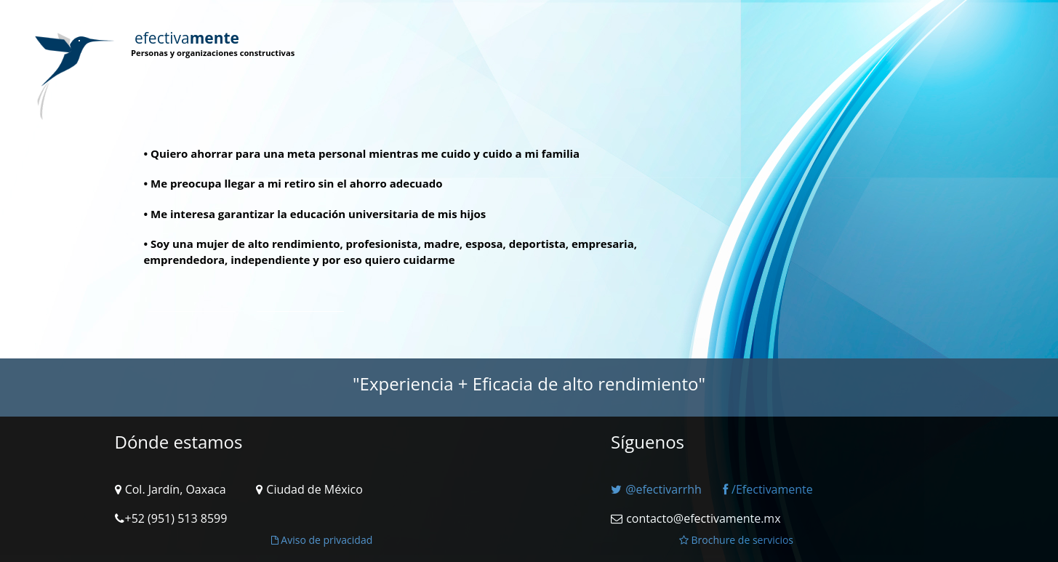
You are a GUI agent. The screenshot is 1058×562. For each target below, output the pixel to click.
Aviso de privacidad (322, 540)
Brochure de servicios (736, 540)
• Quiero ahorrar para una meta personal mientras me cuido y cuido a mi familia (362, 153)
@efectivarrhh (656, 489)
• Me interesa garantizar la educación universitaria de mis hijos (315, 213)
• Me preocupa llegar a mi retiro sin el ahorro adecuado (293, 183)
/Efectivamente (768, 489)
